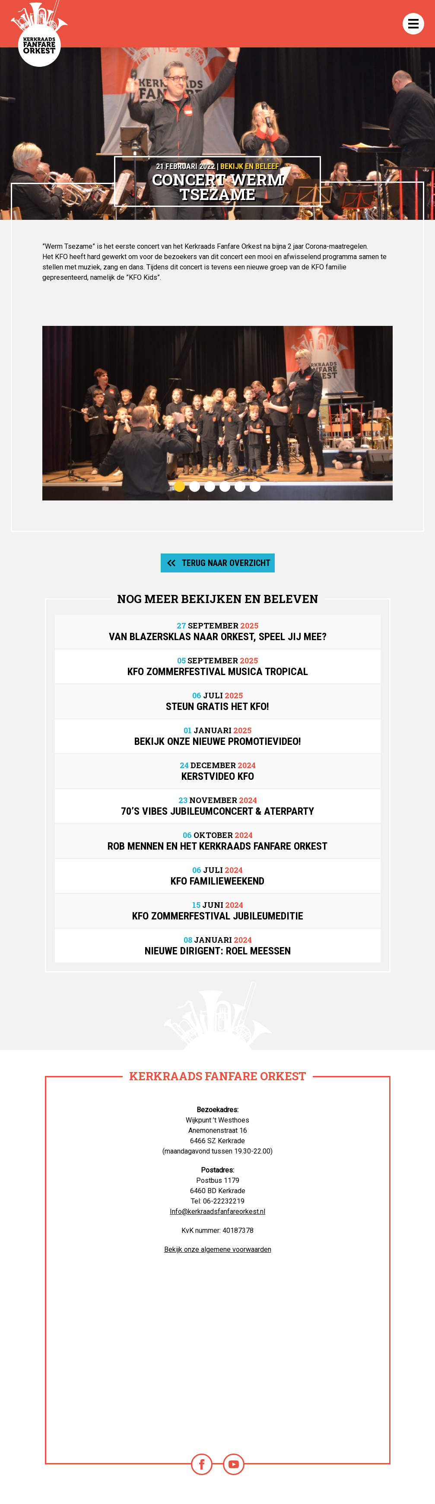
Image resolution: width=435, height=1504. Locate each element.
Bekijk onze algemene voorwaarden (217, 1249)
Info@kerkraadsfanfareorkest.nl (217, 1211)
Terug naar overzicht (226, 563)
